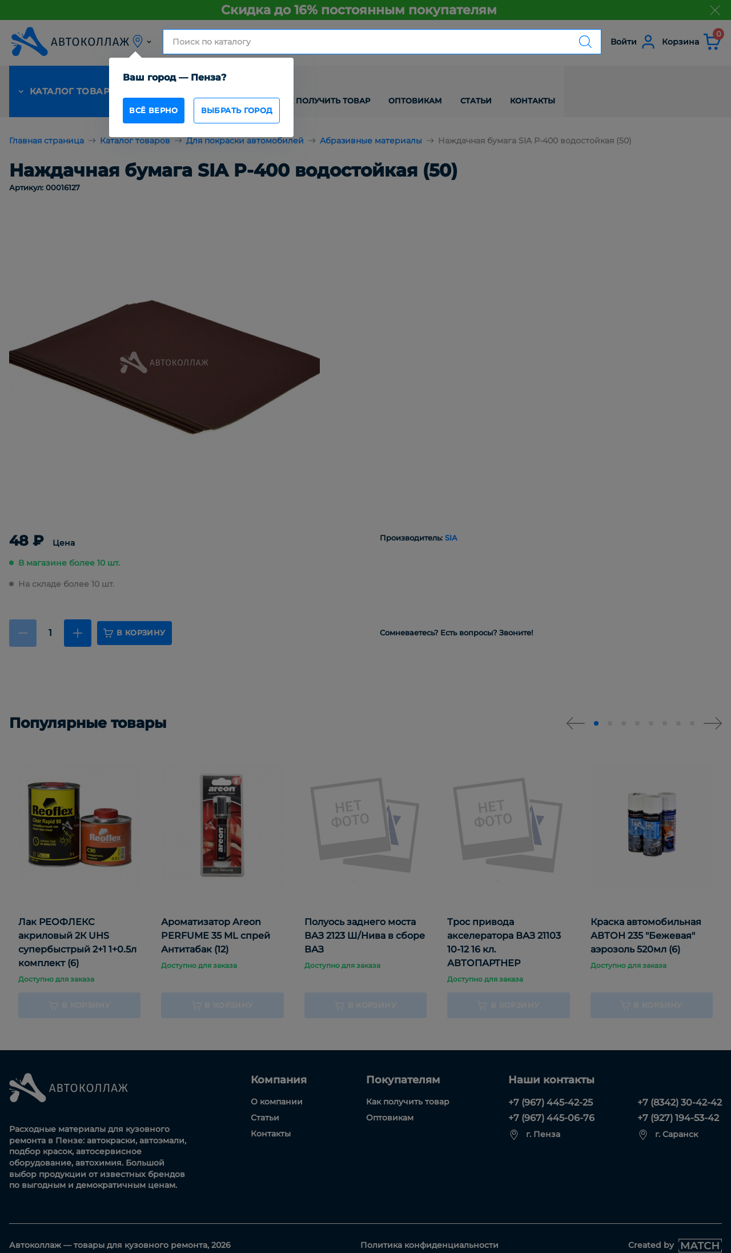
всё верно (157, 112)
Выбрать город (254, 112)
